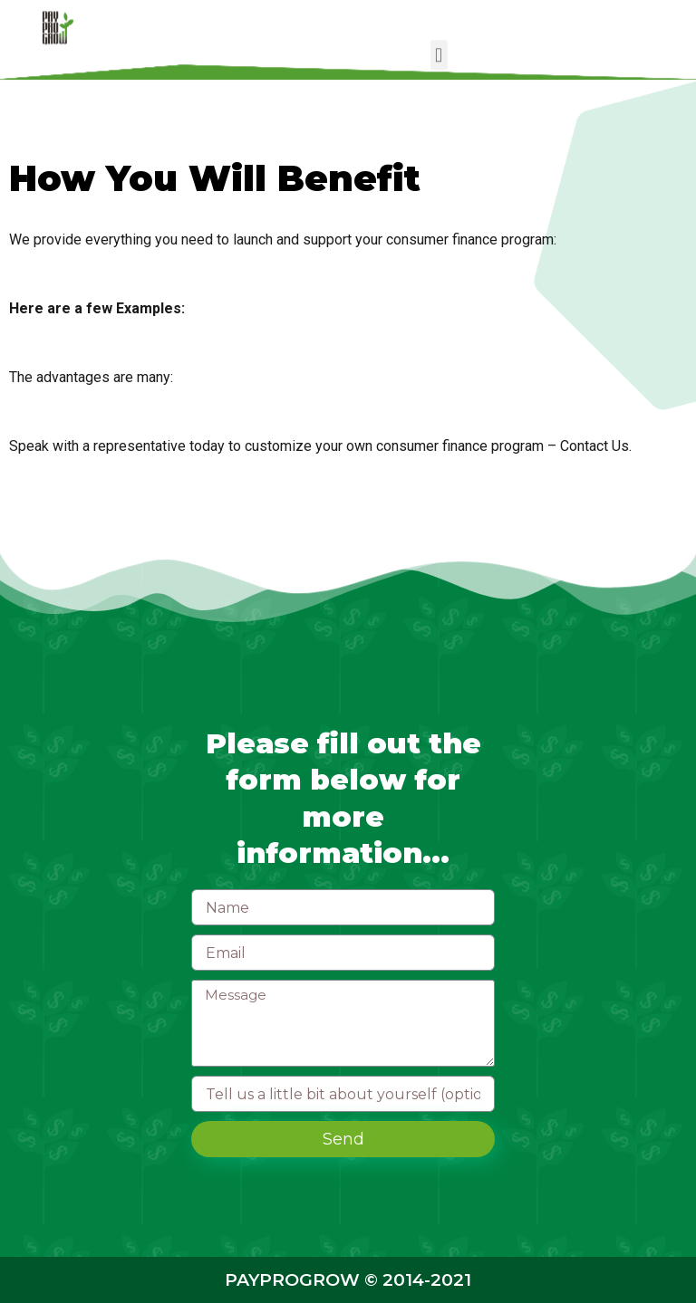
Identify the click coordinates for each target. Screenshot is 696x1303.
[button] (439, 54)
